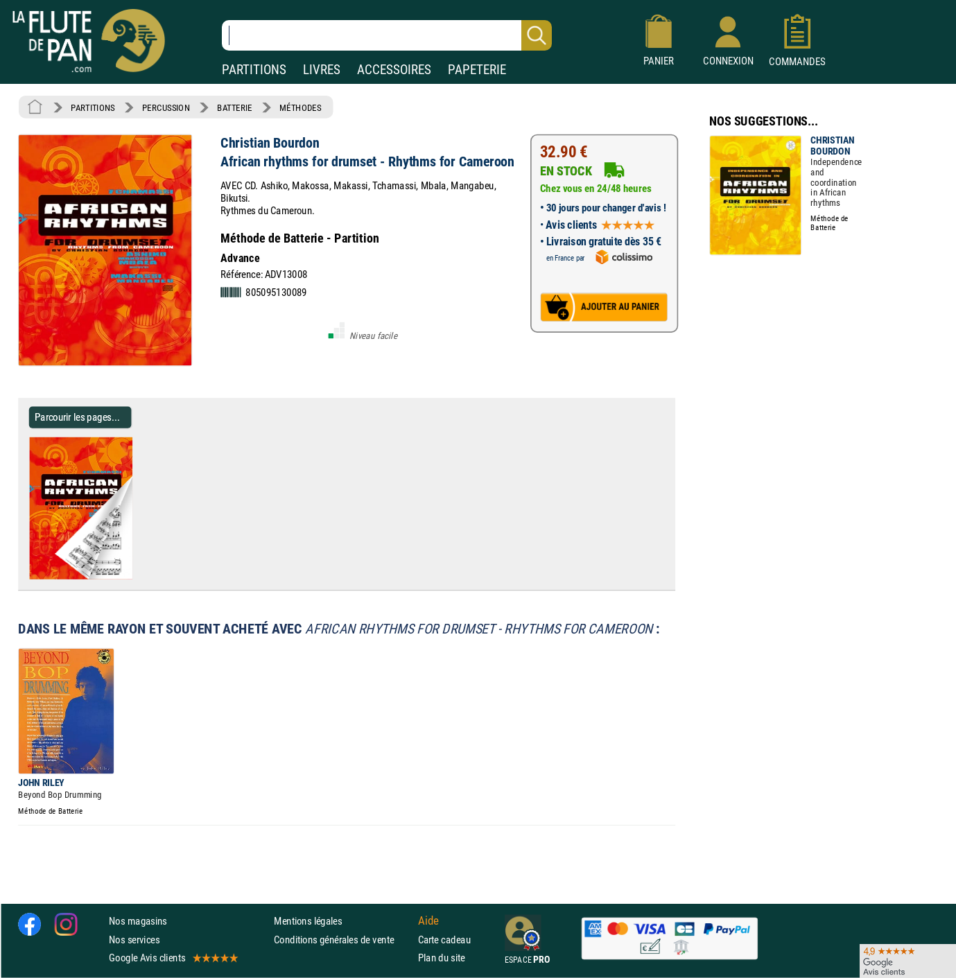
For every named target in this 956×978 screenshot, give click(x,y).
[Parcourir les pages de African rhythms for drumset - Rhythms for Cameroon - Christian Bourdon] (137, 576)
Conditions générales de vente (343, 939)
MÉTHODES (300, 107)
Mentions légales (308, 921)
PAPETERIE (477, 70)
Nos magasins (138, 921)
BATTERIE (234, 107)
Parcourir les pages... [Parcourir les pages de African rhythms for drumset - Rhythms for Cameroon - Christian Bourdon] (77, 417)
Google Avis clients (172, 957)
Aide (428, 921)
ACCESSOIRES (394, 70)
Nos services (134, 939)
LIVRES (321, 70)
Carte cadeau (444, 939)
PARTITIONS (254, 70)
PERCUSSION (166, 107)
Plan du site (441, 957)
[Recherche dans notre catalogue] (387, 35)
